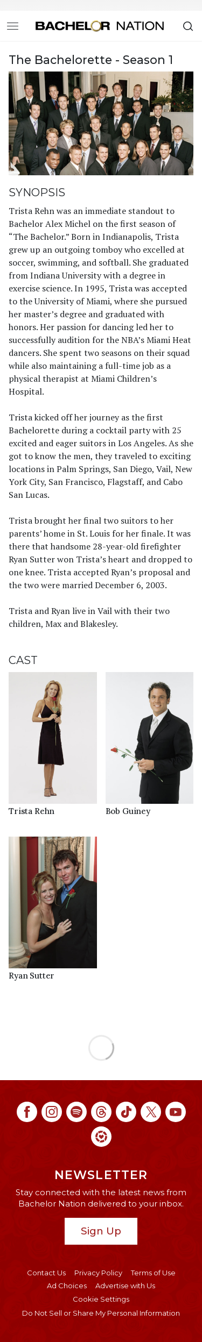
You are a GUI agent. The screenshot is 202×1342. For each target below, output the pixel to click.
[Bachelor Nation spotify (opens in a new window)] (76, 1112)
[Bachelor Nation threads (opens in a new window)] (101, 1112)
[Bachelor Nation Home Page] (99, 25)
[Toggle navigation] (12, 25)
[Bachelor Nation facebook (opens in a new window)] (27, 1112)
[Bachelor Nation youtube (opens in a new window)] (175, 1112)
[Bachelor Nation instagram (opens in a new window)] (51, 1112)
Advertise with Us (125, 1285)
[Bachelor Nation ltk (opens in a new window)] (101, 1136)
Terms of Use (153, 1272)
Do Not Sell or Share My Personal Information (101, 1313)
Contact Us (46, 1272)
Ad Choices (67, 1285)
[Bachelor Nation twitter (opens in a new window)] (150, 1112)
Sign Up (101, 1231)
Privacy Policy (98, 1272)
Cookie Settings (101, 1299)
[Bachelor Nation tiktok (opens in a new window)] (126, 1112)
